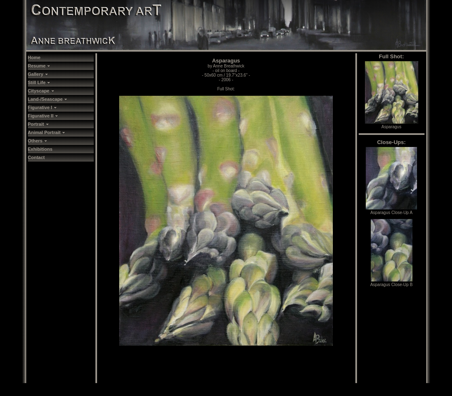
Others (38, 140)
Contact (36, 157)
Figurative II (43, 115)
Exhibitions (40, 149)
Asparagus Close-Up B (391, 282)
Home (34, 57)
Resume (39, 65)
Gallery (38, 74)
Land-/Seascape (48, 99)
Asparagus (391, 124)
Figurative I (42, 107)
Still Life (39, 82)
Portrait (38, 124)
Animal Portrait (47, 132)
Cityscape (41, 90)
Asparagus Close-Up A (391, 210)
